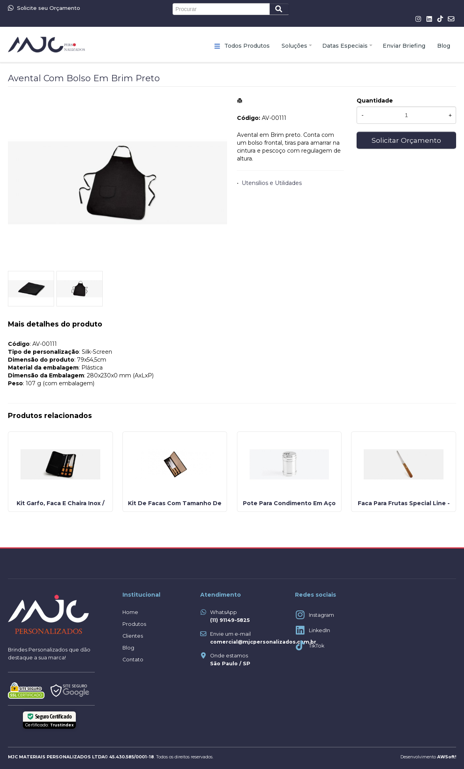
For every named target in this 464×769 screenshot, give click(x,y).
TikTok (316, 646)
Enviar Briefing (404, 45)
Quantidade (375, 100)
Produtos (134, 624)
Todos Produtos (247, 45)
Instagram (321, 615)
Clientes (132, 636)
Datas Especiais (345, 45)
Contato (132, 660)
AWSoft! (446, 757)
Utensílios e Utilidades (272, 183)
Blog (443, 45)
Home (130, 612)
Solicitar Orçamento (406, 140)
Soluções (294, 45)
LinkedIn (319, 630)
